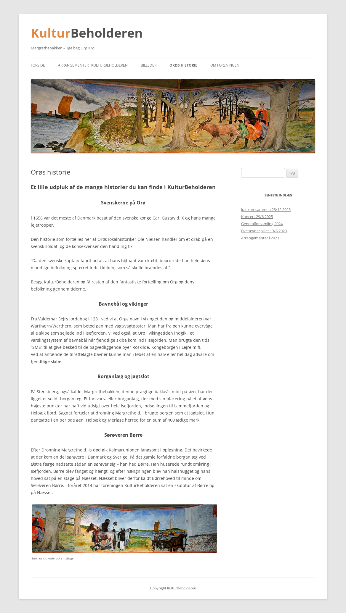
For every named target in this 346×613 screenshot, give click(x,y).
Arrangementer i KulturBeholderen (93, 65)
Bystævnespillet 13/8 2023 (264, 230)
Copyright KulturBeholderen (173, 588)
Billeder (148, 65)
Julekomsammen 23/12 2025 (266, 209)
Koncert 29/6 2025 (257, 216)
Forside (38, 65)
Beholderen (107, 32)
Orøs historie (183, 65)
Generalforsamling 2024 (262, 223)
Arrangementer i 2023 (260, 238)
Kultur (51, 32)
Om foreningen (224, 65)
